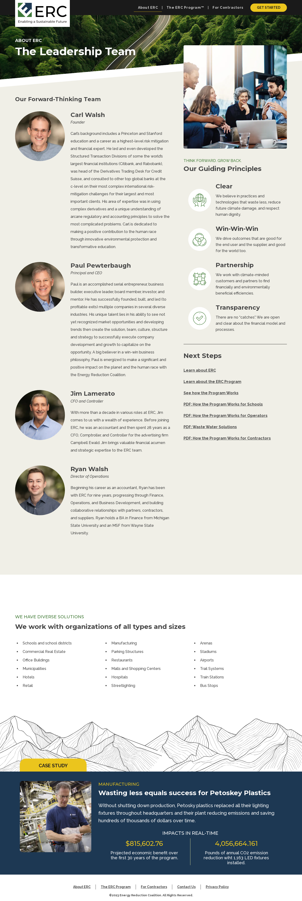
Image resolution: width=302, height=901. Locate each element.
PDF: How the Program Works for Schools (223, 404)
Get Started (268, 7)
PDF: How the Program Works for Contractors (227, 438)
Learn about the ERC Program (212, 381)
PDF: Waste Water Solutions (210, 427)
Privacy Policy (217, 887)
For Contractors (154, 887)
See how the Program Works (211, 393)
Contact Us (186, 887)
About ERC (82, 887)
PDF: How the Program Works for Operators (226, 415)
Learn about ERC (200, 370)
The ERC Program (116, 887)
